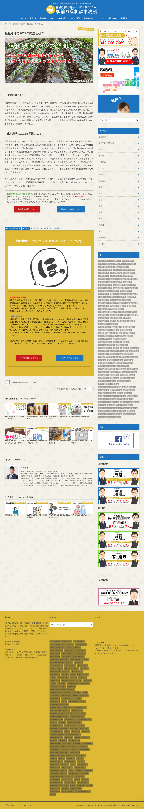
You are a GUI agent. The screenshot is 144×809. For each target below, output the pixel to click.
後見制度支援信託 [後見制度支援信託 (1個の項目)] (106, 333)
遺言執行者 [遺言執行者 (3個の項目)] (120, 411)
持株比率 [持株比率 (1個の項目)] (103, 351)
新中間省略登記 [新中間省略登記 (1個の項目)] (125, 351)
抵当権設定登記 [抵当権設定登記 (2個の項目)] (105, 348)
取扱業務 (43, 18)
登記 (100, 187)
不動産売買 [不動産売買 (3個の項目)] (103, 273)
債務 (100, 212)
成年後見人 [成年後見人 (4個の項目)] (129, 333)
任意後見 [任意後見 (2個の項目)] (113, 279)
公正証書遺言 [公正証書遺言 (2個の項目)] (111, 297)
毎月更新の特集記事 (13, 228)
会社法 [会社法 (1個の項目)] (118, 282)
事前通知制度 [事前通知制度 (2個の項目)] (127, 276)
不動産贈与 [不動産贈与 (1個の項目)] (115, 276)
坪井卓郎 (25, 468)
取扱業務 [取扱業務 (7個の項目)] (114, 306)
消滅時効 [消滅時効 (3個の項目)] (122, 369)
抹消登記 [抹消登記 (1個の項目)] (124, 348)
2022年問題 (56, 228)
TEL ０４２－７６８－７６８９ (107, 648)
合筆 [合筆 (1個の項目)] (133, 312)
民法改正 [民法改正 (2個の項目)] (124, 366)
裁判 (100, 231)
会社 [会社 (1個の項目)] (134, 279)
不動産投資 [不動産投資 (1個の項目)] (129, 273)
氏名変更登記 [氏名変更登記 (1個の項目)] (104, 363)
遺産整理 (102, 137)
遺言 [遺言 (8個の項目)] (111, 411)
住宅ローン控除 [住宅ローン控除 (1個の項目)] (105, 288)
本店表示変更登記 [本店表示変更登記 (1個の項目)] (106, 357)
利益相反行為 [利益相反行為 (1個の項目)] (131, 303)
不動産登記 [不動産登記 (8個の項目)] (103, 276)
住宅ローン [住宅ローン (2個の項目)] (131, 285)
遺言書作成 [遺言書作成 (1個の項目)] (116, 414)
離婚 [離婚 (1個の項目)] (117, 417)
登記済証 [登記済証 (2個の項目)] (132, 372)
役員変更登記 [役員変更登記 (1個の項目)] (125, 330)
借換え (101, 174)
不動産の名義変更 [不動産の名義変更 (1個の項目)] (106, 267)
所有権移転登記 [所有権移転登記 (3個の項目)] (119, 339)
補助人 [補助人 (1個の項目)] (127, 393)
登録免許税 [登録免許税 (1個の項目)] (113, 378)
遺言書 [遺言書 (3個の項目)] (130, 411)
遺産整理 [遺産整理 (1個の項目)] (103, 411)
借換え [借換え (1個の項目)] (113, 294)
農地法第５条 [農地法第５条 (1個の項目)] (104, 408)
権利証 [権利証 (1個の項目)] (110, 360)
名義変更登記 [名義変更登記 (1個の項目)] (114, 315)
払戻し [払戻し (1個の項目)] (116, 342)
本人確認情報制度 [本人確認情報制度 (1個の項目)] (126, 354)
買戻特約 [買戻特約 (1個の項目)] (103, 402)
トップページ (21, 18)
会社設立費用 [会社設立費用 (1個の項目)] (118, 285)
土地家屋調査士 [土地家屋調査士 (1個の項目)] (116, 318)
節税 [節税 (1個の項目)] (121, 387)
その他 (101, 244)
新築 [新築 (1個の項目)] (135, 351)
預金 (100, 200)
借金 (100, 206)
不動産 (27, 228)
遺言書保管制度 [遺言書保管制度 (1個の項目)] (129, 414)
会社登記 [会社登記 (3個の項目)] (127, 282)
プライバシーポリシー (26, 805)
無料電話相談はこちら (27, 209)
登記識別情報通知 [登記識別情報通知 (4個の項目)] (127, 375)
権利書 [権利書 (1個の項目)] (102, 360)
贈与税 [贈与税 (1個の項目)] (102, 405)
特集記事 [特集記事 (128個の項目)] (132, 369)
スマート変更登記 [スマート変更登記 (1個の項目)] (106, 264)
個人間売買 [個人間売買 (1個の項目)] (103, 294)
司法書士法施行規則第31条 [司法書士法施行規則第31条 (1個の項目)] (109, 312)
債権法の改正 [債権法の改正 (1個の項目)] (131, 294)
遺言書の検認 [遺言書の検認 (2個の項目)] (104, 414)
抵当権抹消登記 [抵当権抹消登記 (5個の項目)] (121, 345)
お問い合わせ (112, 18)
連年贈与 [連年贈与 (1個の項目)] (116, 408)
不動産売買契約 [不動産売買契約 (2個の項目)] (116, 273)
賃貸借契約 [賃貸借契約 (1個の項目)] (113, 402)
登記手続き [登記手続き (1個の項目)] (121, 372)
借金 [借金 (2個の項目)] (121, 294)
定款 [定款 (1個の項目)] (131, 321)
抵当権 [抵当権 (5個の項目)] (125, 342)
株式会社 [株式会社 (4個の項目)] (133, 357)
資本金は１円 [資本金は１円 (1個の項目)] (125, 402)
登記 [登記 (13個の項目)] (112, 372)
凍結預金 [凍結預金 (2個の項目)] (103, 303)
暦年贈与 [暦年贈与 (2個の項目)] (103, 354)
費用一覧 (33, 18)
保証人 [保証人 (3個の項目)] (115, 291)
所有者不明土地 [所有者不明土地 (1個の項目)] (105, 342)
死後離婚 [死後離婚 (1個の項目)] (128, 360)
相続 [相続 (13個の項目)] (132, 378)
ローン (101, 168)
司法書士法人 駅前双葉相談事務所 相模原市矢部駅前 (106, 805)
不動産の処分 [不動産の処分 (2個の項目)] (129, 264)
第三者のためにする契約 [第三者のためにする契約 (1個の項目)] (108, 387)
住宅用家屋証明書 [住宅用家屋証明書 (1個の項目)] (120, 288)
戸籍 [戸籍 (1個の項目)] (114, 336)
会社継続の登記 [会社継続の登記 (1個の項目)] (105, 285)
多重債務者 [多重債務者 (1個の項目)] (122, 321)
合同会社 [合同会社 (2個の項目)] (125, 312)
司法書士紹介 (89, 18)
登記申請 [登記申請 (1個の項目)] (103, 375)
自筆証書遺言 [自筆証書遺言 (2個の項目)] (128, 390)
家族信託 (102, 162)
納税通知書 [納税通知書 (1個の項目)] (131, 387)
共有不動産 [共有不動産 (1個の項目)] (103, 300)
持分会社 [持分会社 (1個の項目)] (134, 348)
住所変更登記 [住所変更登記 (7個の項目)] (104, 291)
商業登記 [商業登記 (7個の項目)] (133, 315)
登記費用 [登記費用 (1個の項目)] (103, 378)
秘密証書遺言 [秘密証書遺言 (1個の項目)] (104, 384)
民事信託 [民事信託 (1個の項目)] (129, 363)
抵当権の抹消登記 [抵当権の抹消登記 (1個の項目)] (106, 345)
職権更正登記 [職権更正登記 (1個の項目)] (115, 390)
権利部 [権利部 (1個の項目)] (119, 360)
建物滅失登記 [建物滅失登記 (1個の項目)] (129, 327)
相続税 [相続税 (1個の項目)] (112, 381)
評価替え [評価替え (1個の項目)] (113, 396)
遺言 (100, 193)
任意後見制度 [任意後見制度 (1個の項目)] (124, 279)
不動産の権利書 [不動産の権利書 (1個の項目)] (105, 270)
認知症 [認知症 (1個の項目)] (122, 396)
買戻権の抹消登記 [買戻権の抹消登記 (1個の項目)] (116, 399)
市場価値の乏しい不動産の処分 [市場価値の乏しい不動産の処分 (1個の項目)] (110, 327)
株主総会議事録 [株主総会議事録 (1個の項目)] (121, 357)
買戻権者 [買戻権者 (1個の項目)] (129, 399)
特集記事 (124, 18)
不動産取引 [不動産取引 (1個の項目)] (118, 270)
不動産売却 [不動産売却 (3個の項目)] (129, 270)
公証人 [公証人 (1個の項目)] (122, 297)
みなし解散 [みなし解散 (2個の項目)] (115, 261)
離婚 (100, 218)
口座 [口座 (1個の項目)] (122, 306)
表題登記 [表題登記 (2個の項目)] (103, 393)
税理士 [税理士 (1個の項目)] (115, 384)
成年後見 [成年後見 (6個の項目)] (119, 333)
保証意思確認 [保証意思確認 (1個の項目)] (125, 291)
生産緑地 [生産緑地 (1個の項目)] (103, 372)
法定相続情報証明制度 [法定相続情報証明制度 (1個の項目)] (107, 369)
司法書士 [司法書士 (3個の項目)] (131, 306)
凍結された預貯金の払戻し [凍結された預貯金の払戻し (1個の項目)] (120, 300)
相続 (100, 149)
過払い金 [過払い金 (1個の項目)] (126, 408)
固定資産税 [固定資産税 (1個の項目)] (103, 318)
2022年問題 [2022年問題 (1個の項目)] (104, 261)
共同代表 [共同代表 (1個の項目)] (131, 297)
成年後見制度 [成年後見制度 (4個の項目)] (104, 336)
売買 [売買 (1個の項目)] (112, 321)
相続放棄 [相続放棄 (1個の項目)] (103, 381)
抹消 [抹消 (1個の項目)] (115, 348)
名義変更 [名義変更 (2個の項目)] (103, 315)
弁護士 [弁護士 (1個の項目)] (115, 330)
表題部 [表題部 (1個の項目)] (112, 393)
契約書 (101, 225)
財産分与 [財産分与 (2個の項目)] (103, 399)
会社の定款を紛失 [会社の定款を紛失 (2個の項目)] (106, 282)
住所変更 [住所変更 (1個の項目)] (133, 288)
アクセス (100, 18)
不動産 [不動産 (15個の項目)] (118, 264)
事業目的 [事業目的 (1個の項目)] (103, 279)
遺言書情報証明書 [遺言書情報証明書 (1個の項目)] (106, 417)
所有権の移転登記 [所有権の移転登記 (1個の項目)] (126, 336)
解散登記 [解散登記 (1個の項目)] (103, 396)
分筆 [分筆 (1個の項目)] (111, 303)
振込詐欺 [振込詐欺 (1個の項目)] (113, 351)
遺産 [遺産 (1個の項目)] (134, 408)
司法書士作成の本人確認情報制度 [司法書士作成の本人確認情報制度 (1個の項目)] (111, 309)
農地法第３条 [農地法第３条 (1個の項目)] (127, 405)
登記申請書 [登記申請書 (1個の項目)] (113, 375)
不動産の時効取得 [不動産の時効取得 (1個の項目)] (122, 267)
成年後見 (102, 181)
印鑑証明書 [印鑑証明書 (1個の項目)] (103, 306)
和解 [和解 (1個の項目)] (124, 315)
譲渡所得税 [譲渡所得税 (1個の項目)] (132, 396)
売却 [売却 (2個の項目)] (127, 318)
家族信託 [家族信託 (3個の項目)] (103, 324)
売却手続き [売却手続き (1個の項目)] (103, 321)
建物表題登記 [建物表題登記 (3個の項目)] (104, 330)
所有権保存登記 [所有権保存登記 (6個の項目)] (105, 339)
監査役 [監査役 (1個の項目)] (123, 378)
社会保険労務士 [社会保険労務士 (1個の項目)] (123, 381)
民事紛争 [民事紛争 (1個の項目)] (103, 366)
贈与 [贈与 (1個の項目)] (135, 402)
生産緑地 (45, 228)
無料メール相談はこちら (71, 209)
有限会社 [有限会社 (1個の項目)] (113, 354)
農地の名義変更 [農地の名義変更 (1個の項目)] (113, 405)
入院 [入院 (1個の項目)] (101, 297)
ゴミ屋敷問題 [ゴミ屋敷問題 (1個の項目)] (127, 261)
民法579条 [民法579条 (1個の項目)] (113, 366)
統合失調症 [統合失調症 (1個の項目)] (103, 390)
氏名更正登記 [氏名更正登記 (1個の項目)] (117, 363)
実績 (52, 18)
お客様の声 (61, 18)
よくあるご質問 (74, 18)
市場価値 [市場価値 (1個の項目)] (113, 324)
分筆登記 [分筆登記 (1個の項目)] (120, 303)
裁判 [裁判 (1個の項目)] (119, 393)
